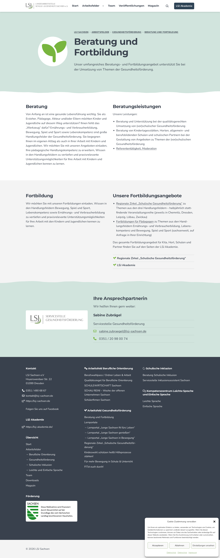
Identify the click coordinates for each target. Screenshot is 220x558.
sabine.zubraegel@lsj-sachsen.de (122, 331)
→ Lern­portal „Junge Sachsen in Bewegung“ (109, 438)
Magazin (153, 5)
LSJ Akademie (184, 6)
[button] (214, 521)
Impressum (193, 552)
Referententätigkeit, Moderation (136, 148)
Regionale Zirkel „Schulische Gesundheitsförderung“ (151, 258)
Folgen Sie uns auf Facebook (42, 409)
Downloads (32, 480)
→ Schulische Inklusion (39, 465)
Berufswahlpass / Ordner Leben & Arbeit (107, 375)
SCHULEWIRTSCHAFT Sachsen (102, 385)
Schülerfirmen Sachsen (97, 400)
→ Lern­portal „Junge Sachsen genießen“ (107, 432)
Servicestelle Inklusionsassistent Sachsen (166, 380)
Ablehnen (179, 545)
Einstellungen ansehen (203, 545)
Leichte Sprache (152, 401)
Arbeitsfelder (90, 5)
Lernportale (91, 422)
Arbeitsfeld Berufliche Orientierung (110, 368)
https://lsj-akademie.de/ (39, 427)
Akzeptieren (157, 545)
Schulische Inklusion (159, 368)
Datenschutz (171, 552)
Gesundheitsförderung (126, 32)
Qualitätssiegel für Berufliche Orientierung (108, 380)
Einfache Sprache (152, 406)
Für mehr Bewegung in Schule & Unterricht (108, 461)
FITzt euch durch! (93, 466)
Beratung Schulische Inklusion (160, 375)
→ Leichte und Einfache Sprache (44, 470)
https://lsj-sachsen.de (38, 401)
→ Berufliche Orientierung (40, 454)
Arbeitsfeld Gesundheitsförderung (109, 410)
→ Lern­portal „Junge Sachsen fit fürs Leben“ (109, 427)
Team (111, 5)
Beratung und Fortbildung (161, 32)
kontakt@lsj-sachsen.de (39, 395)
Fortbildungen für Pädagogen (135, 221)
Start (75, 5)
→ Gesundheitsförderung (40, 459)
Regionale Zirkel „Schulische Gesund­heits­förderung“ (149, 203)
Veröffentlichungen (131, 5)
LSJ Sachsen (81, 32)
